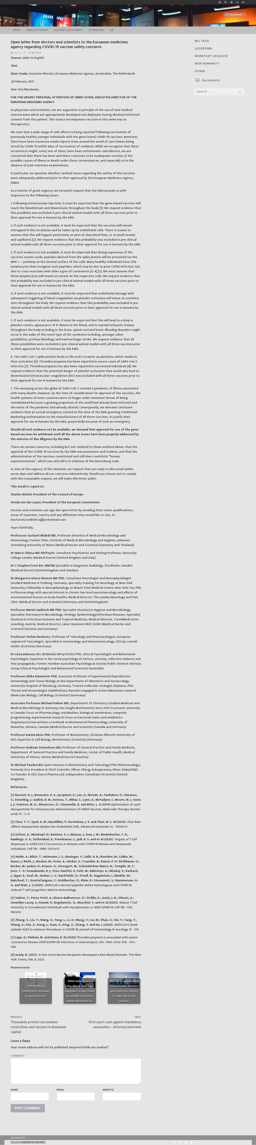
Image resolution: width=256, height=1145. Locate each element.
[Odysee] (192, 1142)
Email (60, 1090)
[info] (231, 2)
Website (108, 1090)
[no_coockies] (225, 2)
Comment (18, 1056)
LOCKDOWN (203, 48)
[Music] (220, 2)
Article (35, 53)
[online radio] (237, 2)
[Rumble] (174, 1142)
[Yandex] (186, 1142)
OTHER (200, 71)
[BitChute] (180, 1142)
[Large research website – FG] (243, 2)
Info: (22, 1137)
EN (111, 30)
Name (14, 1090)
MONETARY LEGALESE (211, 56)
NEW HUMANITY (207, 63)
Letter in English (33, 58)
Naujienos (233, 15)
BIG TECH (202, 41)
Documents (211, 80)
